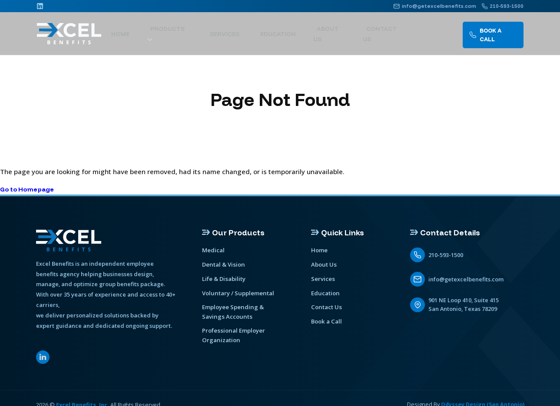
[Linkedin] (40, 6)
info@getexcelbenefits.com (466, 279)
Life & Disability (223, 278)
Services (246, 29)
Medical (213, 250)
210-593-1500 (445, 255)
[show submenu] (215, 30)
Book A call (492, 29)
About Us (338, 29)
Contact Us (385, 29)
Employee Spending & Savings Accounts (232, 310)
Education (292, 29)
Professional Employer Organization (252, 329)
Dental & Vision (223, 264)
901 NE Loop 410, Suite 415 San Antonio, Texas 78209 (464, 305)
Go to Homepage (29, 189)
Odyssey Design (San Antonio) (481, 392)
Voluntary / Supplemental (237, 292)
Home (155, 29)
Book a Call (326, 320)
